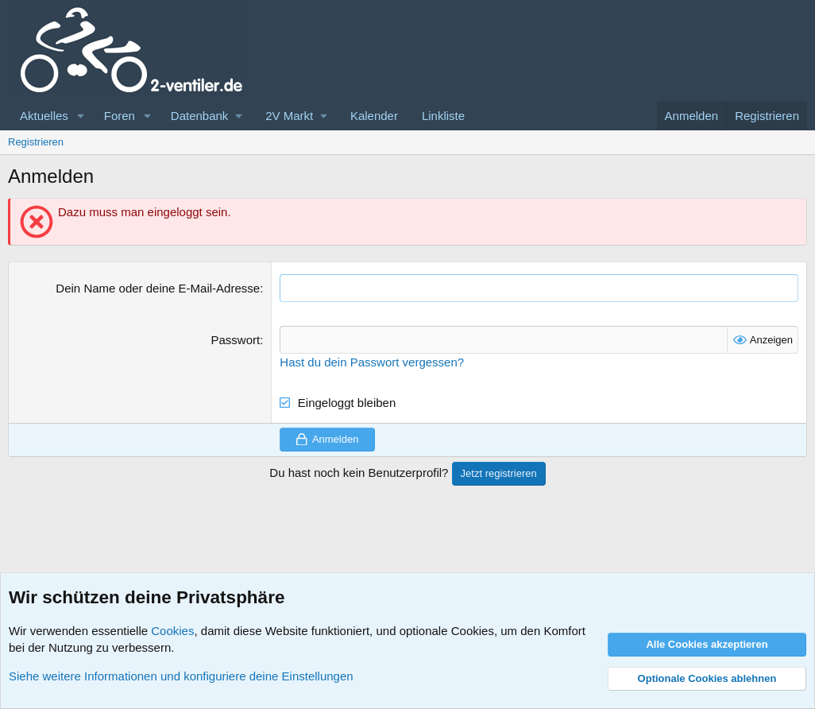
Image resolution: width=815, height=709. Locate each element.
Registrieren (36, 142)
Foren (119, 115)
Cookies (172, 630)
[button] (81, 115)
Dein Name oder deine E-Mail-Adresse (158, 288)
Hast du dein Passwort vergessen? (372, 362)
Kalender (374, 115)
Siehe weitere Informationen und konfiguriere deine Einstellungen (181, 676)
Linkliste (443, 115)
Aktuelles (44, 115)
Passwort (235, 340)
